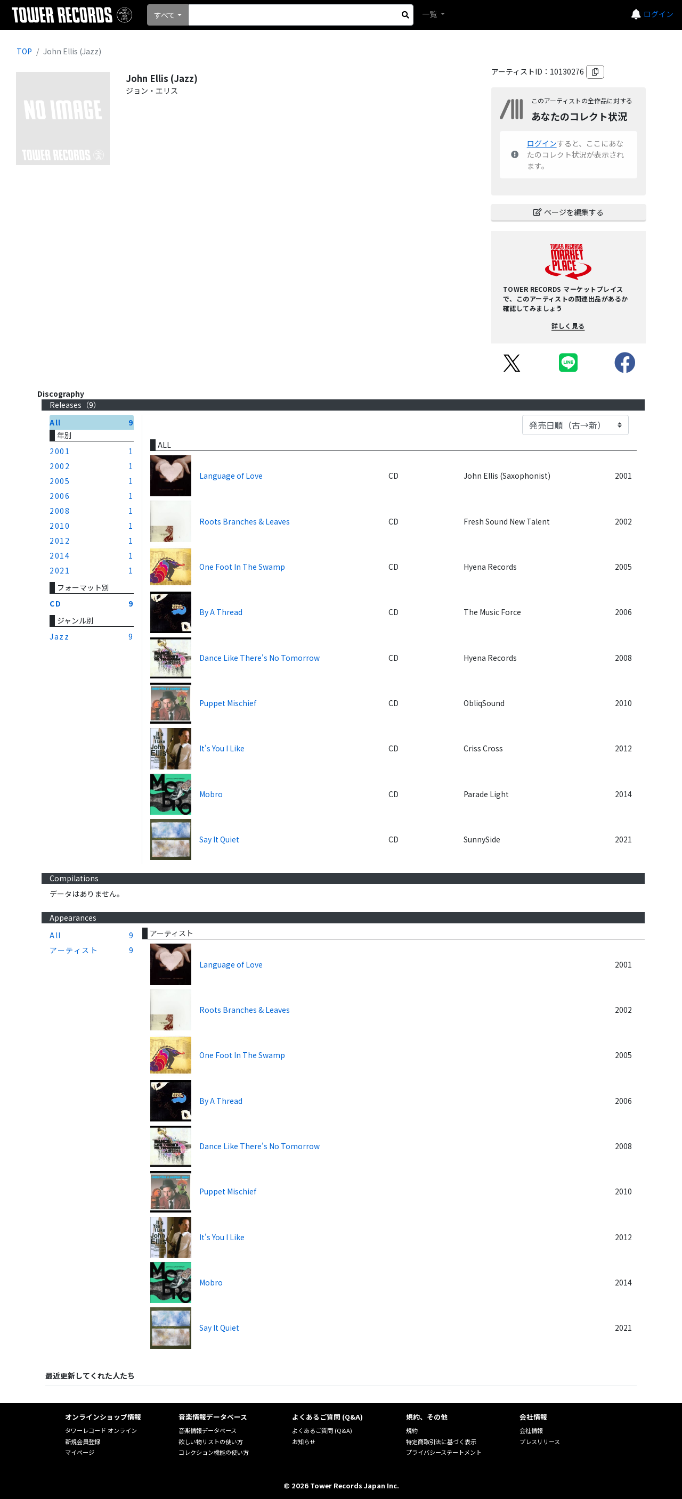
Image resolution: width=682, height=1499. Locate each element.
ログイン (658, 14)
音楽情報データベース (207, 1430)
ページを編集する (568, 212)
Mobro (211, 794)
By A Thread (220, 612)
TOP (24, 51)
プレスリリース (539, 1441)
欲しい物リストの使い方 (210, 1441)
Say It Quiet (219, 839)
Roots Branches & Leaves (244, 521)
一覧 (430, 14)
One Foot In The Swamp (242, 566)
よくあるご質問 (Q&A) (322, 1430)
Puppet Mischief (227, 703)
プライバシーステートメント (444, 1452)
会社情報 (531, 1430)
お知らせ (303, 1441)
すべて (164, 15)
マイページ (79, 1452)
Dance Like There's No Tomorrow (259, 657)
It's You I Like (222, 748)
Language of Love (231, 475)
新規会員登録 (82, 1441)
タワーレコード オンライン (101, 1430)
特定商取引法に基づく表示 (441, 1441)
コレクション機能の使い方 (213, 1452)
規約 (412, 1430)
